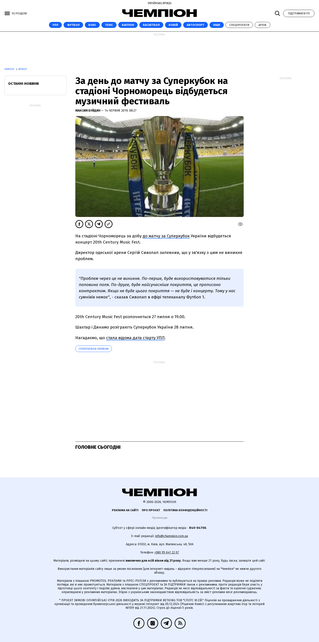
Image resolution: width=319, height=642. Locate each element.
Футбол (73, 25)
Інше (216, 25)
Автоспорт (195, 25)
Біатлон (128, 25)
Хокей (173, 25)
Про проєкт (151, 510)
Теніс (109, 25)
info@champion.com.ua (171, 536)
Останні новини (23, 83)
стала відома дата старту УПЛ (135, 337)
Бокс (92, 25)
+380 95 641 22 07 (166, 552)
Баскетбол (151, 25)
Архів (262, 25)
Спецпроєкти (239, 25)
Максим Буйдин (88, 110)
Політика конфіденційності (185, 510)
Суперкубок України (94, 348)
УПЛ (55, 25)
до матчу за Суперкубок (166, 235)
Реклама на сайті (125, 510)
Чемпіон (9, 69)
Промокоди (159, 517)
